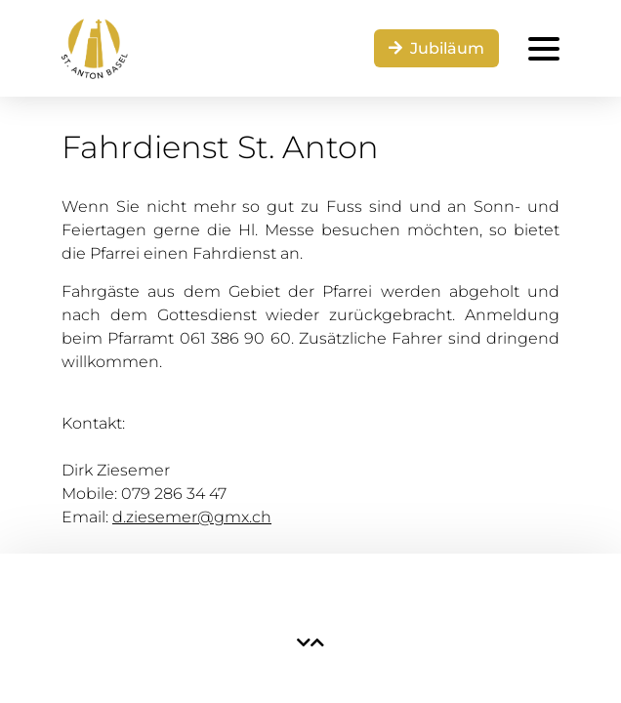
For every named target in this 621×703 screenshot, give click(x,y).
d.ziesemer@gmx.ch (191, 517)
